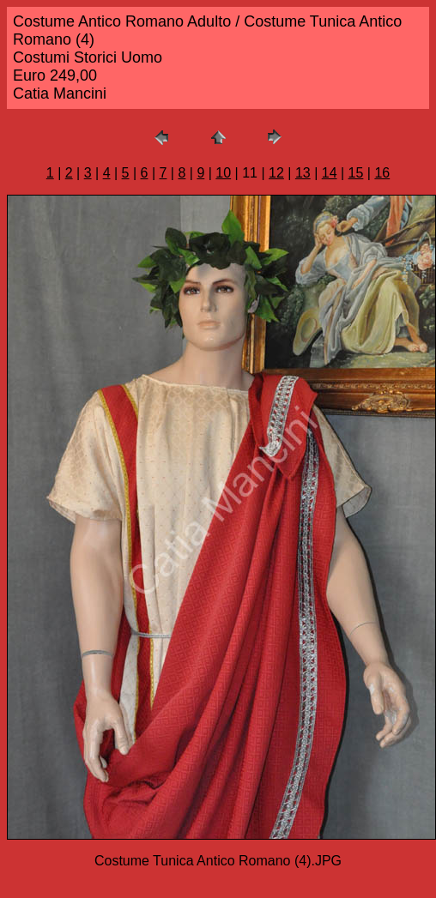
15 (356, 173)
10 (223, 173)
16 (382, 173)
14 (329, 173)
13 (303, 173)
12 (276, 173)
